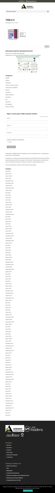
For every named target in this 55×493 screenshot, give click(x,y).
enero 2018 (8, 398)
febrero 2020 (8, 338)
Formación (8, 92)
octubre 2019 (8, 348)
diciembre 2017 (9, 400)
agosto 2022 (8, 271)
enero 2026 (8, 178)
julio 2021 (7, 302)
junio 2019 (8, 357)
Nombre (9, 125)
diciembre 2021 (9, 290)
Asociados (9, 447)
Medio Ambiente (9, 94)
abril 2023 (7, 252)
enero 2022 (8, 288)
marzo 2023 (8, 255)
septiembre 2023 (9, 240)
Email (8, 118)
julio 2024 (7, 216)
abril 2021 (7, 310)
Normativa (8, 97)
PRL (6, 99)
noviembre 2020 (9, 317)
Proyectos (7, 101)
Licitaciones (10, 457)
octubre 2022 (8, 267)
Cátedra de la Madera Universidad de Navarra (18, 475)
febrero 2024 (8, 228)
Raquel (9, 22)
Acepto (10, 142)
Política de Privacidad (12, 454)
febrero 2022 (8, 286)
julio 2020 (7, 326)
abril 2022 (7, 281)
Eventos (7, 90)
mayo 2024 (8, 221)
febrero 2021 (8, 314)
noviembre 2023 (9, 235)
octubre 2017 (8, 405)
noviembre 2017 (9, 403)
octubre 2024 (8, 212)
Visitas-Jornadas (9, 106)
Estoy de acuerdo (28, 490)
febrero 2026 (8, 176)
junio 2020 (8, 329)
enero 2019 (8, 369)
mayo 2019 (8, 360)
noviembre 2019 (9, 345)
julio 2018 (7, 384)
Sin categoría (8, 104)
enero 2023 (8, 259)
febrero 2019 (8, 367)
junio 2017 (8, 415)
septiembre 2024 (9, 214)
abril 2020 (7, 334)
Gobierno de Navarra (12, 466)
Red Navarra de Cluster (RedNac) (15, 477)
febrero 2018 (8, 396)
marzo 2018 (8, 393)
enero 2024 (8, 231)
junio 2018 (8, 386)
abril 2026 (7, 171)
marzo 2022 (8, 283)
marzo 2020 (8, 336)
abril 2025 (7, 200)
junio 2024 (8, 219)
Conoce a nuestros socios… (12, 85)
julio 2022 (7, 274)
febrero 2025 (8, 204)
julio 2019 (7, 355)
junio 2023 (8, 247)
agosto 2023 (8, 243)
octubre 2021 (8, 295)
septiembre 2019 (9, 350)
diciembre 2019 (9, 343)
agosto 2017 (8, 410)
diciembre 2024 (9, 209)
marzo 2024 (8, 226)
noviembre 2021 (9, 293)
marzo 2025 (8, 202)
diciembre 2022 (9, 262)
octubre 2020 (8, 319)
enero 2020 (8, 341)
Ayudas (7, 80)
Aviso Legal (9, 452)
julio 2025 (7, 192)
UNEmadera (9, 470)
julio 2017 (7, 412)
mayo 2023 (8, 250)
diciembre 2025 (9, 180)
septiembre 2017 (9, 408)
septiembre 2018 (9, 379)
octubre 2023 (8, 238)
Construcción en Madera (11, 87)
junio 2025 (8, 195)
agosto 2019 (8, 353)
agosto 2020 (8, 324)
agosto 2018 (8, 381)
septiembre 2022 (9, 269)
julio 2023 (7, 245)
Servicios (9, 445)
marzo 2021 (8, 312)
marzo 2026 (8, 173)
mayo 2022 (8, 278)
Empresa (9, 132)
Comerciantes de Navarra (13, 473)
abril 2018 (7, 391)
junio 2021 (8, 305)
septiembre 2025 (9, 188)
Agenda (7, 78)
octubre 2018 (8, 377)
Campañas (8, 82)
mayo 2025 (8, 197)
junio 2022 (8, 276)
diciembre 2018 (9, 372)
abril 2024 (7, 223)
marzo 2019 (8, 365)
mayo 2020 (8, 331)
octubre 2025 (8, 185)
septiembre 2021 (9, 298)
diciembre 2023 (9, 233)
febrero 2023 (8, 257)
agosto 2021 (8, 300)
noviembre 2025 (9, 183)
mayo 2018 (8, 388)
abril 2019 (7, 362)
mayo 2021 (8, 307)
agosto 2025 (8, 190)
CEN (8, 468)
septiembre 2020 (9, 322)
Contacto (9, 450)
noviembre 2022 (9, 264)
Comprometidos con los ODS (14, 480)
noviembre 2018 (9, 374)
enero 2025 (8, 207)
